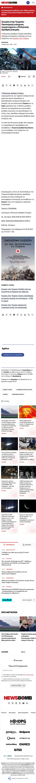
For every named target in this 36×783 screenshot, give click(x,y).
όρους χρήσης (30, 674)
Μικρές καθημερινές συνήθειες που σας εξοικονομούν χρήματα (14, 573)
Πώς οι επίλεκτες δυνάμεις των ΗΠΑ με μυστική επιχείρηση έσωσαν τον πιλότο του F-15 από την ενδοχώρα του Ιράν (8, 456)
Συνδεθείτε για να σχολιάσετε (12, 355)
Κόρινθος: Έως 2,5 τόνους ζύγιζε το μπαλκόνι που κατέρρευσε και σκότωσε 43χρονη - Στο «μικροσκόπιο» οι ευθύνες (26, 456)
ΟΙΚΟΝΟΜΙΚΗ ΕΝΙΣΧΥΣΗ (18, 394)
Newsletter (14, 379)
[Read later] (34, 77)
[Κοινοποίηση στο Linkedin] (25, 85)
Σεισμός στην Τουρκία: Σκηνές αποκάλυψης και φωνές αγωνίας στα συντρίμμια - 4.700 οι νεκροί (17, 298)
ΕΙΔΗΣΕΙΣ (5, 394)
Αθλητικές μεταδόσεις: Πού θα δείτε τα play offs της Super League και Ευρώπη (18, 581)
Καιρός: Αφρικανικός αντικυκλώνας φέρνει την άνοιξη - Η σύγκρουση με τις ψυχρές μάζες (26, 423)
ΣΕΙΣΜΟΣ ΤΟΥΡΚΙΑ (7, 389)
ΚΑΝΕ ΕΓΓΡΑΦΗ (18, 685)
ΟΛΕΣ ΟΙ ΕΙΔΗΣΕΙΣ (28, 600)
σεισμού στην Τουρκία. (21, 38)
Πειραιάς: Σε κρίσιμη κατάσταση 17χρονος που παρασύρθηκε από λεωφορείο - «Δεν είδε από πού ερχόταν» (8, 484)
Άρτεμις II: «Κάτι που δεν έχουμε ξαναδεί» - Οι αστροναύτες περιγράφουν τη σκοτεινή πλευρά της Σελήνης (26, 518)
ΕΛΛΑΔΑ (3, 76)
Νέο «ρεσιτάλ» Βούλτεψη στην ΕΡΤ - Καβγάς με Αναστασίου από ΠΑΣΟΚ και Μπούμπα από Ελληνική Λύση (16, 563)
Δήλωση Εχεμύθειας (23, 712)
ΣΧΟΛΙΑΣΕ (22, 77)
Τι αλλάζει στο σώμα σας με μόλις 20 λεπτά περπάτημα (15, 553)
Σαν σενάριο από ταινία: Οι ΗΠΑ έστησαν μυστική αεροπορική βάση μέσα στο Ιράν (9, 637)
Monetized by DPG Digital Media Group (23, 756)
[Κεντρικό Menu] (33, 2)
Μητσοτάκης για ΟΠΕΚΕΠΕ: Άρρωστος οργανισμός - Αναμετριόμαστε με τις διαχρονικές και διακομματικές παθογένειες (18, 591)
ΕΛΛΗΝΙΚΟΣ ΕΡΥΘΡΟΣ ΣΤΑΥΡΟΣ (24, 389)
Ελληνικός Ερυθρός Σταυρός (13, 93)
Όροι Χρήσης (12, 712)
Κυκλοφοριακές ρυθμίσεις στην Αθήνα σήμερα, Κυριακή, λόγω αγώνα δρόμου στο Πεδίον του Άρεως (18, 12)
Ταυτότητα (3, 712)
